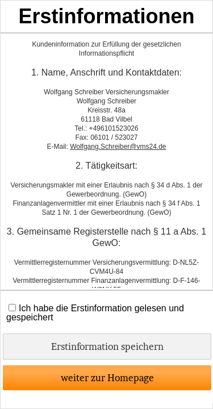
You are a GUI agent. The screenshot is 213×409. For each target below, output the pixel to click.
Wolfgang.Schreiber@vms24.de (118, 147)
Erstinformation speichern (107, 346)
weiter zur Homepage (107, 377)
